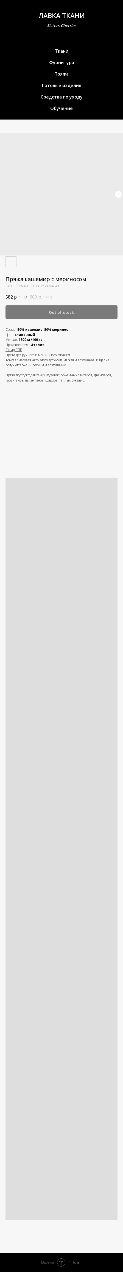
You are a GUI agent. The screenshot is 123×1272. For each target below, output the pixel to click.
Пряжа (61, 74)
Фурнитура (61, 62)
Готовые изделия (61, 85)
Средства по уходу (62, 97)
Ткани (61, 51)
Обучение (61, 108)
